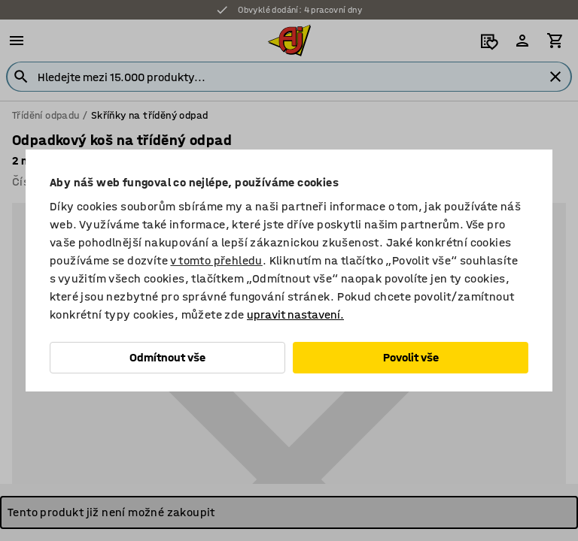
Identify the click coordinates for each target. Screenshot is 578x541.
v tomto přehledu (216, 260)
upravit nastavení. (295, 314)
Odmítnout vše (167, 357)
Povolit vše (411, 357)
